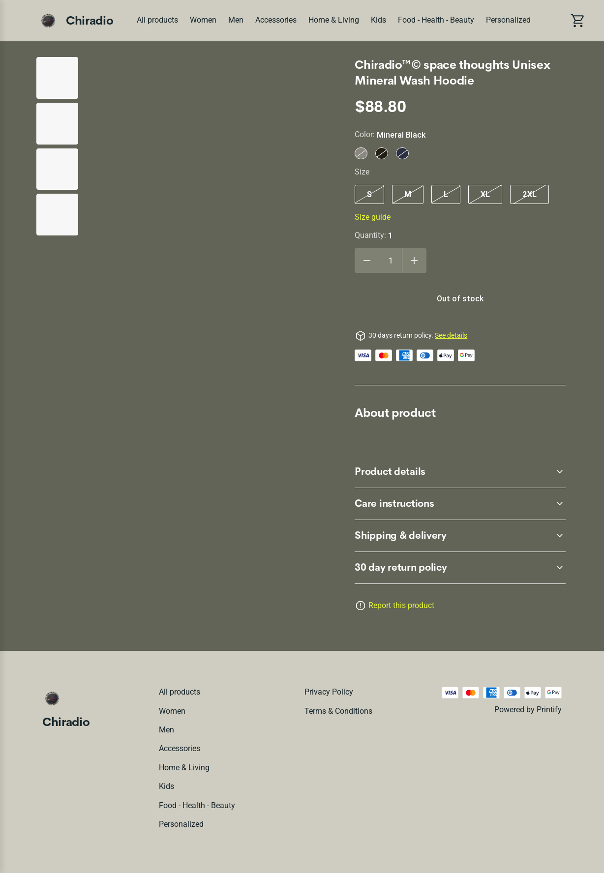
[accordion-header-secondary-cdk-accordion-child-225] (460, 504)
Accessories (276, 20)
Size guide (373, 217)
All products (157, 20)
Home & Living (333, 20)
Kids (378, 20)
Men (235, 20)
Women (203, 20)
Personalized (508, 20)
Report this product (401, 605)
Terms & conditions (338, 711)
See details (451, 335)
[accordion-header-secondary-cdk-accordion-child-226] (460, 536)
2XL (529, 194)
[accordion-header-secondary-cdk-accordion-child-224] (460, 472)
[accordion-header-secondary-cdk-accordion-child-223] (460, 567)
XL (485, 194)
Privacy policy (328, 692)
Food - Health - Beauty (436, 20)
